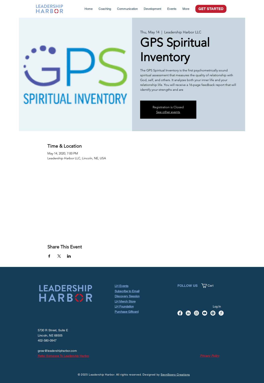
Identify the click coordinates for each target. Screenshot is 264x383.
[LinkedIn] (188, 313)
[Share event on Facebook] (49, 256)
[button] (209, 285)
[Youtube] (204, 313)
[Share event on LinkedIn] (69, 256)
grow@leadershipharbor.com (57, 350)
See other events (168, 112)
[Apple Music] (221, 313)
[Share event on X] (59, 256)
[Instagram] (196, 313)
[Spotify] (212, 313)
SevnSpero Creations (175, 374)
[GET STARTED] (210, 9)
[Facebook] (179, 313)
